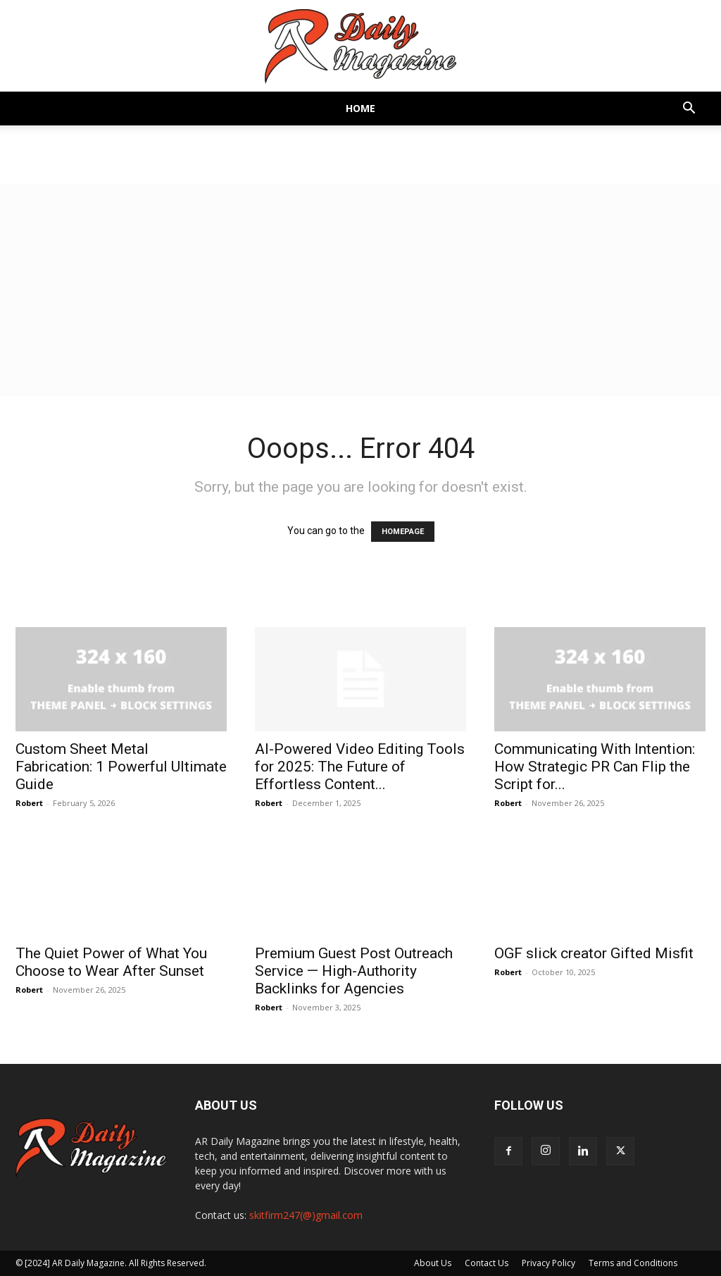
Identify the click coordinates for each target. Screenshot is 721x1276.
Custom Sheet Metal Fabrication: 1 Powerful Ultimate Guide (121, 767)
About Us (432, 1263)
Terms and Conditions (633, 1263)
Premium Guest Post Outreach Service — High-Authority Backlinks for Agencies (354, 971)
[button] (689, 109)
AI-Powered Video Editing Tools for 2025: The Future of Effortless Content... (360, 767)
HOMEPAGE (403, 531)
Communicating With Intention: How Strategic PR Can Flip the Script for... (594, 767)
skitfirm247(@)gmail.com (306, 1215)
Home (360, 108)
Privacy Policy (548, 1263)
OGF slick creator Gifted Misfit (594, 953)
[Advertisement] (360, 290)
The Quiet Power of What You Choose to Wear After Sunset (111, 962)
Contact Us (486, 1263)
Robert (29, 803)
